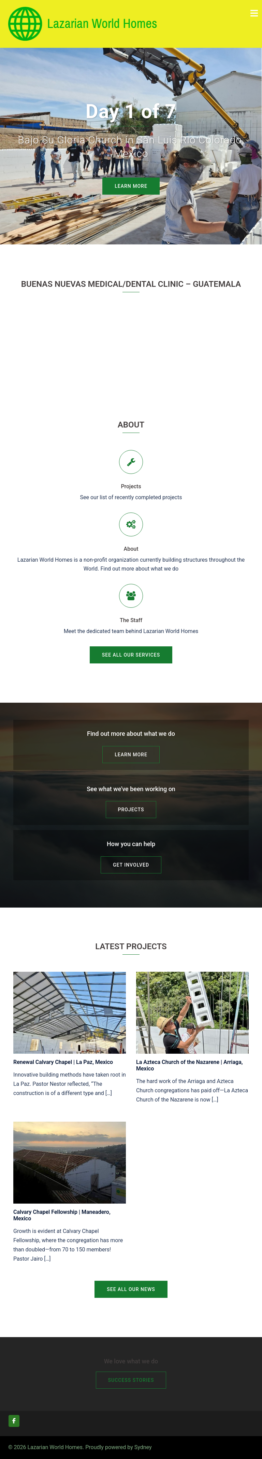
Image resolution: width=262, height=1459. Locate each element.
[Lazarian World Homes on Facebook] (14, 1421)
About (131, 549)
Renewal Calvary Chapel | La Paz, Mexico (63, 1062)
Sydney (143, 1447)
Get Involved (131, 865)
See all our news (131, 1289)
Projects (131, 486)
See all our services (131, 655)
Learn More (131, 186)
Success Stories (131, 1380)
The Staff (131, 620)
